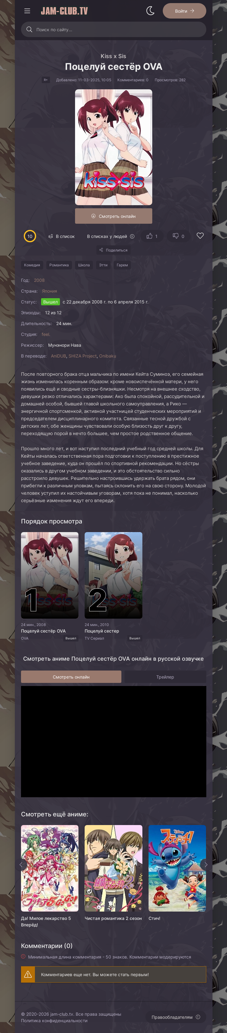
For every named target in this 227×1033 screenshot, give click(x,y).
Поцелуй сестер (102, 630)
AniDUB (58, 355)
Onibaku (107, 355)
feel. (46, 334)
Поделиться (117, 250)
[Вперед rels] (206, 864)
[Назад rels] (21, 864)
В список (65, 236)
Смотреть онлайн (117, 216)
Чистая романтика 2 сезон (113, 918)
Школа (84, 265)
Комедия (32, 265)
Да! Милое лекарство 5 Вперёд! (46, 921)
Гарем (122, 265)
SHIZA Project (83, 355)
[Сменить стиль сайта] (150, 11)
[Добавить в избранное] (200, 236)
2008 (39, 280)
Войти (181, 11)
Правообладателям (172, 1017)
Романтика (59, 265)
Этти (103, 265)
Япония (49, 291)
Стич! (154, 918)
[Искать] (29, 29)
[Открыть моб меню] (27, 11)
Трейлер (165, 676)
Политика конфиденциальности (54, 1020)
